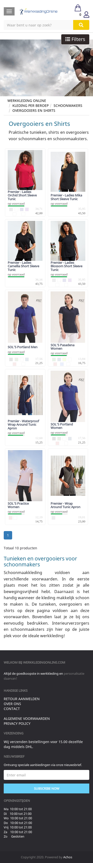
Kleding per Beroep (30, 105)
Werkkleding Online (26, 100)
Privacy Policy (17, 723)
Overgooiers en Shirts (33, 110)
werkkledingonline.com (44, 662)
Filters (75, 39)
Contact (12, 708)
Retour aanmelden (22, 698)
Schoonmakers (68, 105)
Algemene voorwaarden (27, 718)
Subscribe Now (46, 788)
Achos (67, 857)
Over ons (12, 703)
